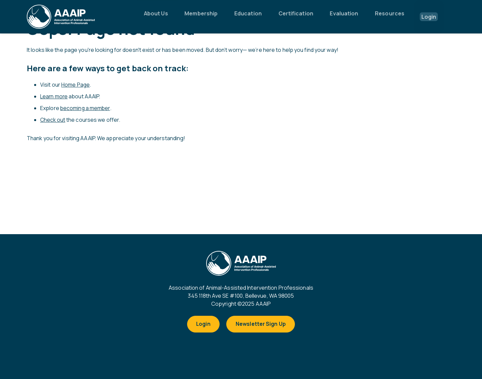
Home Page (75, 84)
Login (202, 324)
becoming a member (85, 107)
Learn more (54, 96)
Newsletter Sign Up (262, 324)
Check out (53, 118)
